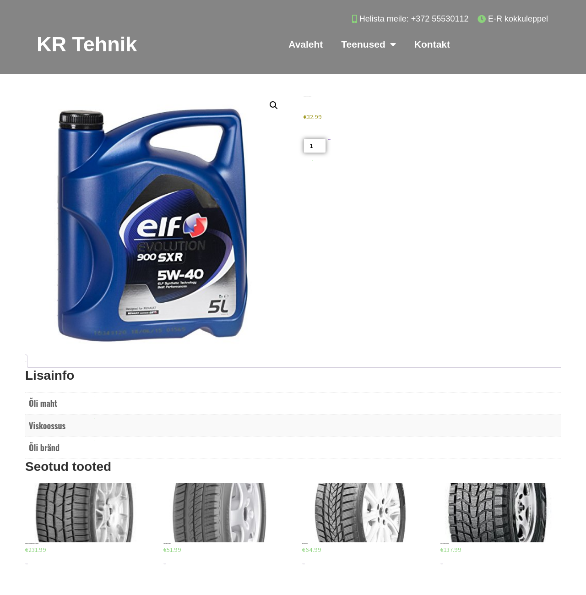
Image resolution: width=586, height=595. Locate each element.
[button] (274, 105)
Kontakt (432, 44)
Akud (312, 160)
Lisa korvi (329, 139)
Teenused (368, 44)
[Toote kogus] (315, 146)
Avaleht (305, 44)
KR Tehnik (87, 44)
